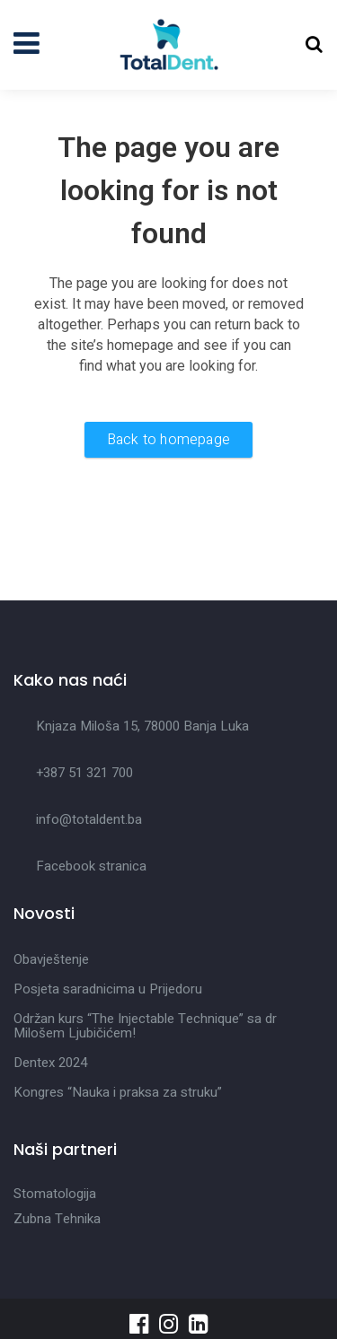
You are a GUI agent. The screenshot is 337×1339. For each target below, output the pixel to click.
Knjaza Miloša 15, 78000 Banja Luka (142, 726)
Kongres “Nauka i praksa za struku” (117, 1092)
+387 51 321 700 (84, 773)
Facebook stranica (91, 866)
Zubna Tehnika (57, 1219)
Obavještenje (51, 959)
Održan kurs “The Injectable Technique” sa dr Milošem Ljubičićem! (145, 1025)
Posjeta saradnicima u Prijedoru (107, 989)
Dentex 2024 (50, 1062)
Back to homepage (168, 440)
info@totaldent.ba (89, 819)
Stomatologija (54, 1193)
